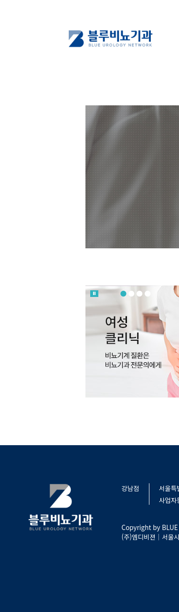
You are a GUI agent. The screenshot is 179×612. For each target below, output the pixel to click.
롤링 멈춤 (94, 293)
